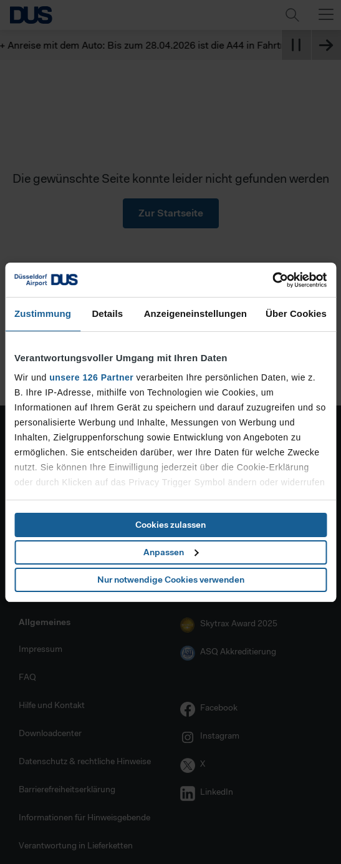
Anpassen (171, 552)
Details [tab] (107, 313)
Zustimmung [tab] (42, 313)
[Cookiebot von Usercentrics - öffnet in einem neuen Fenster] (272, 280)
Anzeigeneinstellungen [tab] (195, 313)
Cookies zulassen (170, 524)
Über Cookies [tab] (296, 313)
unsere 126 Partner (91, 377)
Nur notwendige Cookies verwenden (170, 579)
